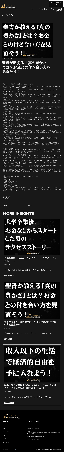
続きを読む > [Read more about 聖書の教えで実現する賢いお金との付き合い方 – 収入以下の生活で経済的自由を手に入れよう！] (9, 403)
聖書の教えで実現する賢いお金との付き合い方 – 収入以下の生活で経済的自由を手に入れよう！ (30, 387)
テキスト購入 (43, 9)
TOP (33, 9)
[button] (3, 198)
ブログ (52, 9)
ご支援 (60, 9)
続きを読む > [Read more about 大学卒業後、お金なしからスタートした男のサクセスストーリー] (9, 275)
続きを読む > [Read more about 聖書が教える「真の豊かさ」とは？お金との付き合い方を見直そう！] (9, 339)
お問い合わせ (60, 11)
